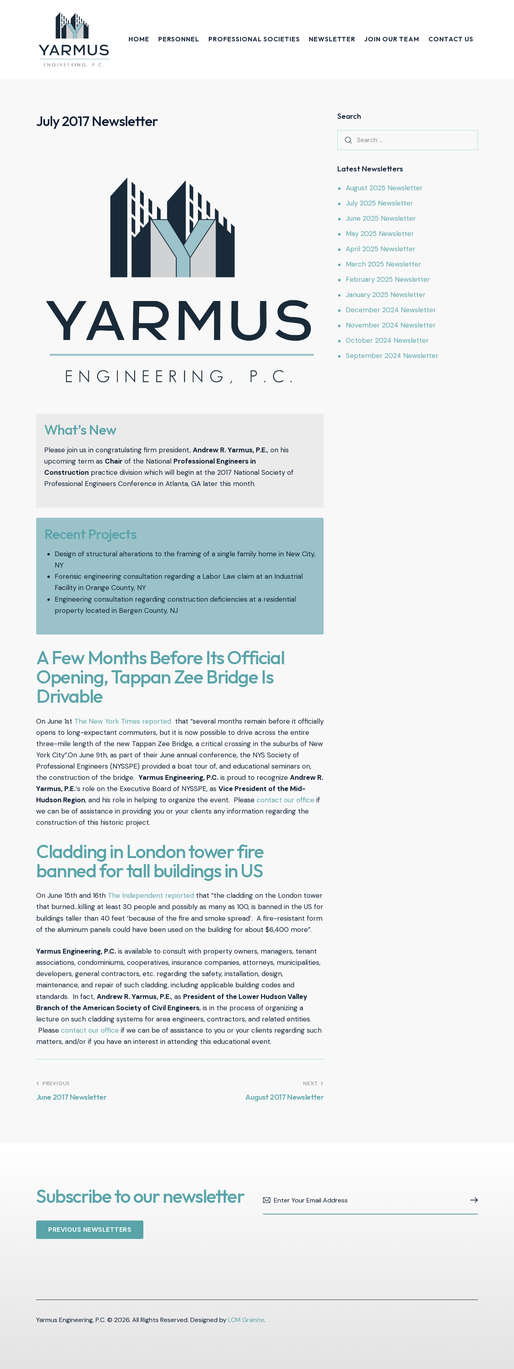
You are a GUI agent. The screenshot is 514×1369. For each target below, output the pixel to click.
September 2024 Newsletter (392, 355)
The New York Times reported (122, 721)
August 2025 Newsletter (384, 187)
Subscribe (472, 1200)
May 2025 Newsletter (380, 233)
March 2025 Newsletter (383, 264)
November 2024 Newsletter (391, 325)
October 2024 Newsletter (387, 340)
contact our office (285, 799)
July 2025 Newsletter (379, 203)
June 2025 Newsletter (381, 218)
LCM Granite (246, 1320)
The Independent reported (151, 895)
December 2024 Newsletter (391, 309)
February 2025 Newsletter (388, 279)
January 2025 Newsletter (386, 294)
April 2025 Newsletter (381, 248)
